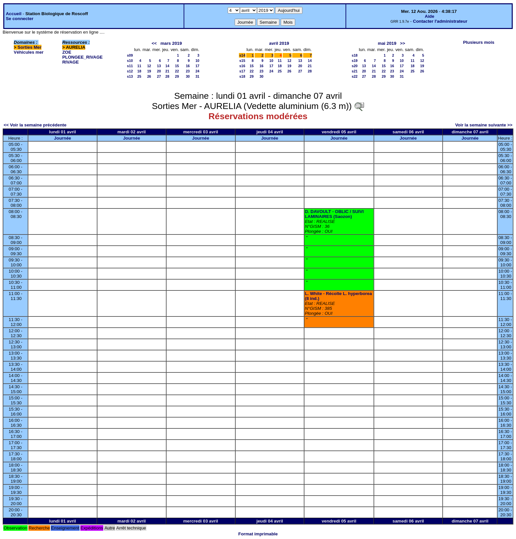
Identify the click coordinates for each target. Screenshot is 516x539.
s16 (242, 66)
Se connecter (20, 18)
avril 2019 (279, 43)
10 (197, 61)
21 (167, 71)
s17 (242, 71)
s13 (130, 76)
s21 (355, 71)
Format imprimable (258, 533)
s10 (130, 61)
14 (167, 66)
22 (177, 71)
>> (402, 43)
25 (139, 76)
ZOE (66, 52)
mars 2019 (171, 43)
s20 (355, 66)
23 (188, 71)
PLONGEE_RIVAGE (82, 57)
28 (167, 76)
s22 (355, 76)
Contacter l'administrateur (440, 21)
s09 (130, 55)
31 (197, 76)
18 (139, 71)
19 (149, 71)
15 (177, 66)
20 (159, 71)
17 (197, 66)
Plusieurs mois (478, 42)
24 (197, 71)
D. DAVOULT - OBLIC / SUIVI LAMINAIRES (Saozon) (334, 214)
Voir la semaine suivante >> (483, 124)
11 (139, 66)
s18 (242, 76)
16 (188, 66)
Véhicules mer (28, 52)
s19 (355, 61)
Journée (62, 138)
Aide (429, 16)
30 (188, 76)
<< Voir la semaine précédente (35, 124)
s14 (242, 55)
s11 (130, 66)
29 (177, 76)
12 (149, 66)
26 (149, 76)
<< (154, 43)
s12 (130, 71)
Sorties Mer (29, 47)
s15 (242, 61)
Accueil (13, 13)
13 (159, 66)
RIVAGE (70, 62)
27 (159, 76)
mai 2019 (387, 43)
